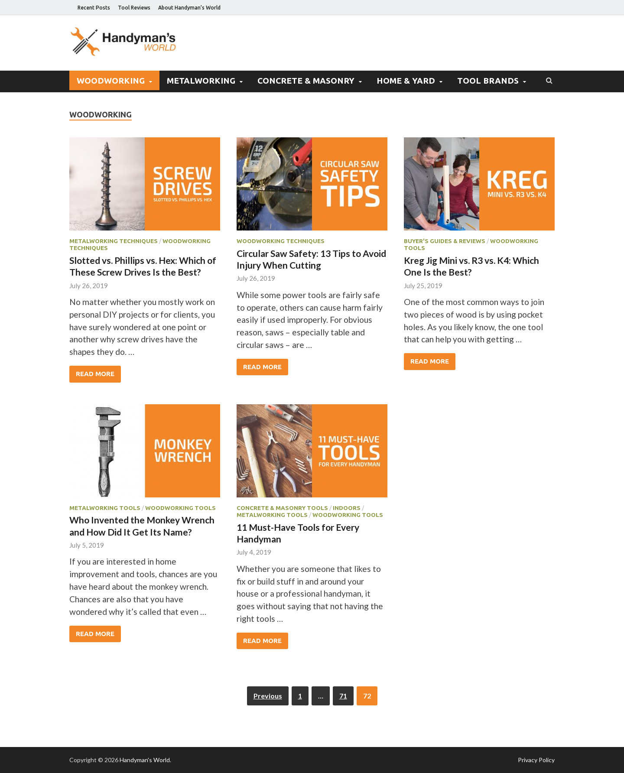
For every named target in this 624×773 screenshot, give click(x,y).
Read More (95, 373)
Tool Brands (488, 80)
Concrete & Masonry (305, 80)
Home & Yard (406, 80)
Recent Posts (94, 7)
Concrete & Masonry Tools (282, 507)
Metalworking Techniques (113, 240)
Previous (268, 696)
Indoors (347, 507)
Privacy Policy (536, 759)
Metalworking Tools (104, 507)
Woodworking (111, 80)
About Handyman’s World (189, 7)
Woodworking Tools (180, 507)
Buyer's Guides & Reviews (444, 240)
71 (343, 696)
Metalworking (201, 80)
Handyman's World (145, 759)
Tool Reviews (134, 7)
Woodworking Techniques (281, 240)
